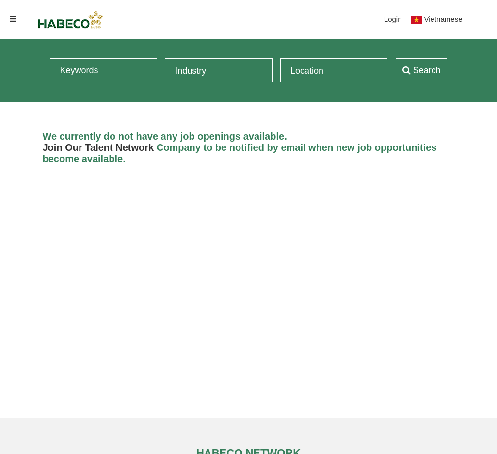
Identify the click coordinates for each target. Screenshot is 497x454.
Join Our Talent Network (98, 147)
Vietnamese (443, 19)
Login (393, 19)
